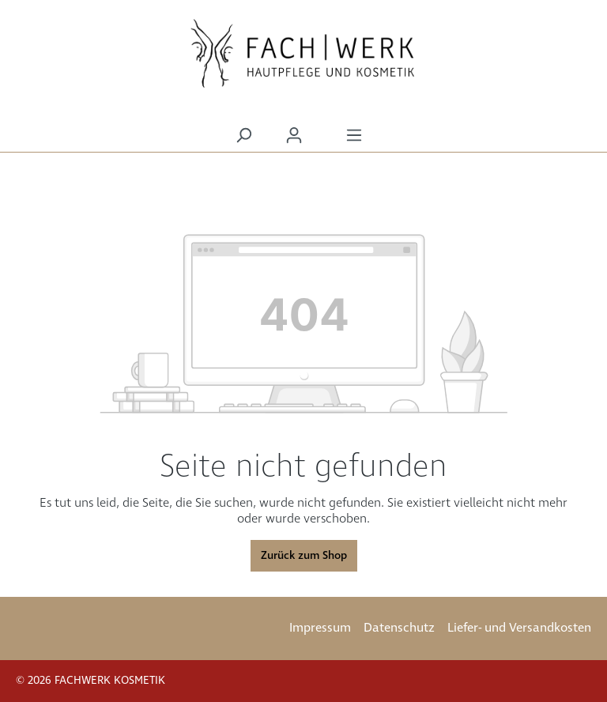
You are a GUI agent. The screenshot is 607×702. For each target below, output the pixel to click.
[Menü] (354, 135)
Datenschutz (399, 628)
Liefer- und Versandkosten (519, 628)
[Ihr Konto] (294, 135)
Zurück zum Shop (304, 556)
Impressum (320, 628)
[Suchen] (243, 135)
